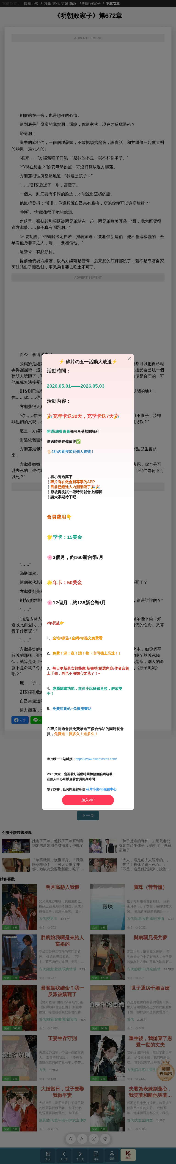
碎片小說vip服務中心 (101, 789)
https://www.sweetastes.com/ (96, 759)
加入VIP (88, 800)
